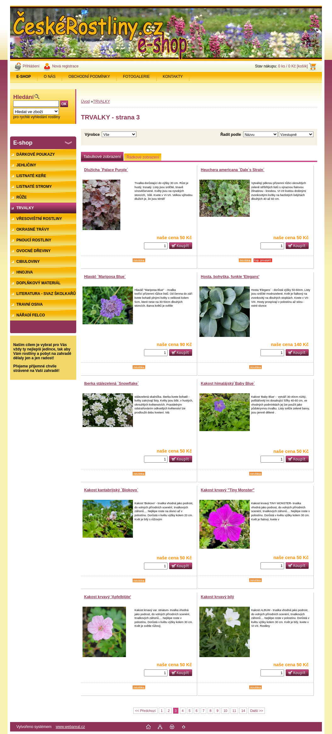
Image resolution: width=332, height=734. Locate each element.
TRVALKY (101, 101)
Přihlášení (31, 66)
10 (225, 711)
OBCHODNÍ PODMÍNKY (89, 76)
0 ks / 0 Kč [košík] (293, 66)
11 (234, 711)
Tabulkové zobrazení (102, 156)
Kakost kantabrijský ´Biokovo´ (111, 490)
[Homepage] (23, 76)
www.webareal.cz (70, 727)
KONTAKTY (173, 76)
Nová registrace (65, 66)
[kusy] (156, 245)
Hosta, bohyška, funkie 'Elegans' (230, 277)
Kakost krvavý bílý (217, 597)
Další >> (256, 711)
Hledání (23, 97)
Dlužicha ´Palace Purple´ (106, 170)
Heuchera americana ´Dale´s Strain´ (233, 170)
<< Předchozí (145, 711)
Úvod (85, 101)
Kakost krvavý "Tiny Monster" (228, 490)
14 (243, 711)
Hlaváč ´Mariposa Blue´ (105, 277)
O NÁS (49, 76)
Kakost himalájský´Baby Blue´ (228, 383)
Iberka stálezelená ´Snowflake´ (111, 383)
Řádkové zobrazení (143, 157)
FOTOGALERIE (136, 76)
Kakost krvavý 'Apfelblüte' (107, 597)
